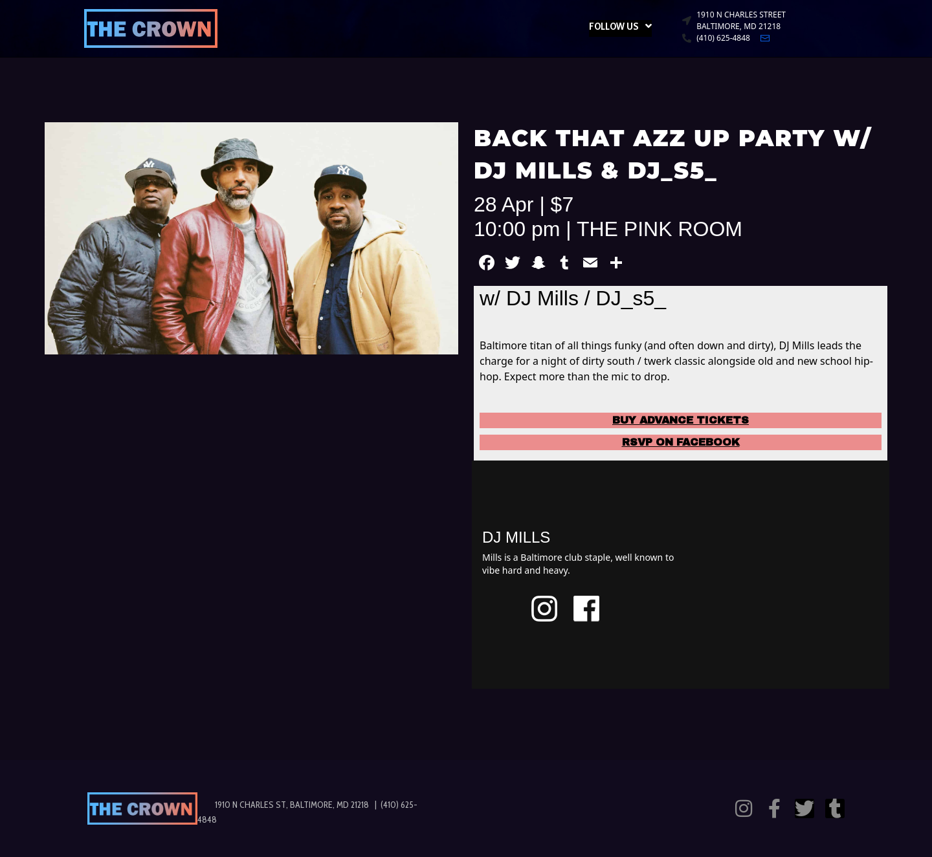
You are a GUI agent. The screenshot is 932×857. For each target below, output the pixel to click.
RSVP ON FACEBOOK (681, 442)
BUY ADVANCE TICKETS (680, 420)
